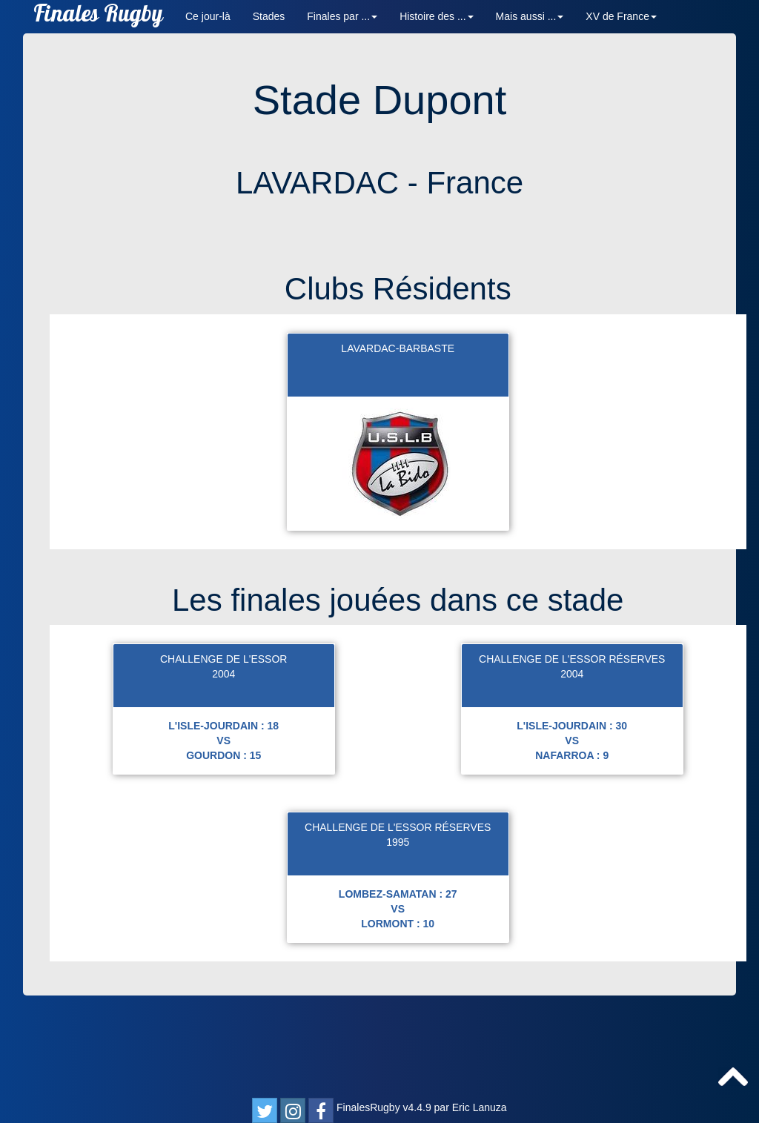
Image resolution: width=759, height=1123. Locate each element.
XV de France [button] (621, 16)
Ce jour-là (208, 16)
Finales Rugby (98, 16)
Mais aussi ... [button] (530, 16)
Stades (269, 16)
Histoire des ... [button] (436, 16)
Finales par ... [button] (342, 16)
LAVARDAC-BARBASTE (397, 447)
